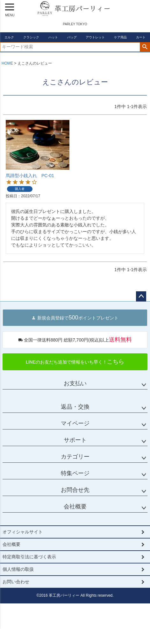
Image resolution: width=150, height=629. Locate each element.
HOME (7, 63)
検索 (145, 47)
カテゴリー (75, 456)
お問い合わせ (16, 581)
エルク (9, 37)
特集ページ (75, 473)
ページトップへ (141, 296)
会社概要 (75, 506)
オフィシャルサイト (23, 531)
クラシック (31, 37)
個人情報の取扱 (18, 569)
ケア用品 (120, 37)
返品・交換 (75, 407)
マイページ (75, 423)
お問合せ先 (75, 490)
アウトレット (95, 37)
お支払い (75, 383)
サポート (75, 440)
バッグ (72, 37)
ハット (53, 37)
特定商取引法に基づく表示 (29, 556)
